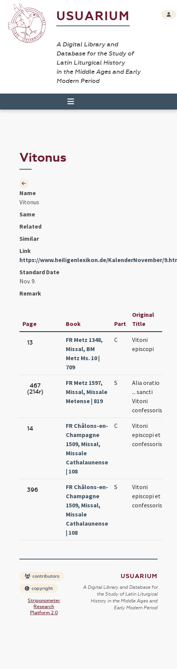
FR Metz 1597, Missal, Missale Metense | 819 (86, 392)
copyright (39, 588)
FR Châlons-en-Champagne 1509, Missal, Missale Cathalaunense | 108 (87, 448)
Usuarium (93, 16)
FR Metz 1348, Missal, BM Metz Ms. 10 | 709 (84, 353)
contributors (42, 576)
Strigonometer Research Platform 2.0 (44, 606)
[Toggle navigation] (70, 102)
